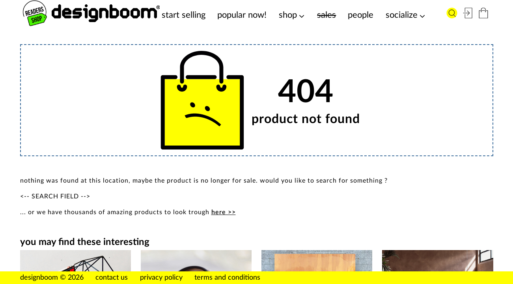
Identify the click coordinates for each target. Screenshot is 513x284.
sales (326, 15)
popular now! (242, 15)
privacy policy (161, 277)
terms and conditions (227, 277)
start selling (183, 15)
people (360, 15)
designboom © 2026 (52, 277)
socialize (402, 15)
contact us (111, 277)
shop (288, 15)
